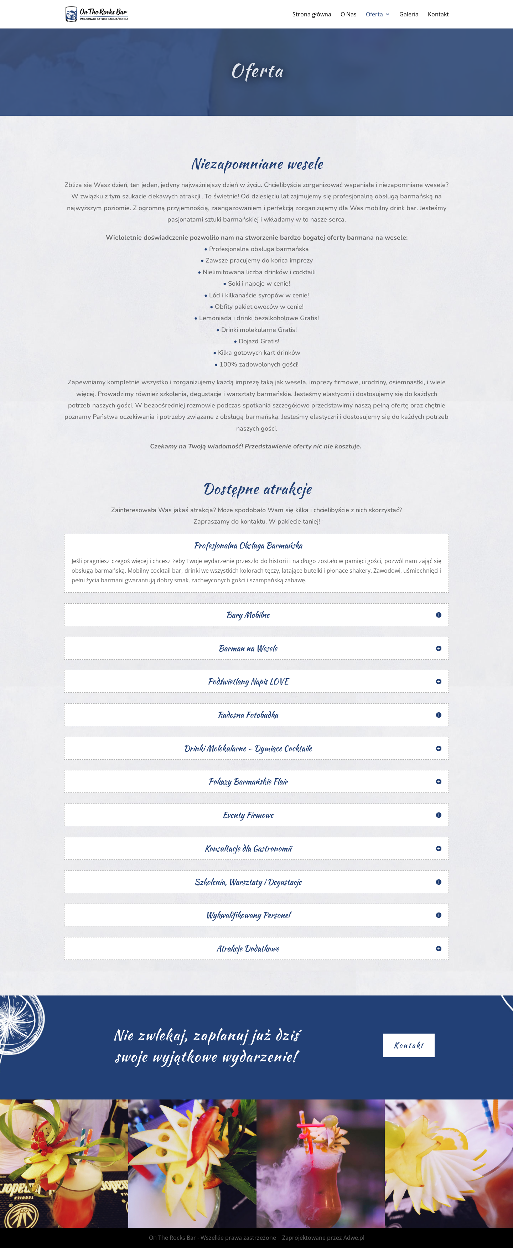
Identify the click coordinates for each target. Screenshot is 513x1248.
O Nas (349, 15)
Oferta (374, 15)
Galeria (409, 15)
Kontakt (438, 15)
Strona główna (311, 15)
